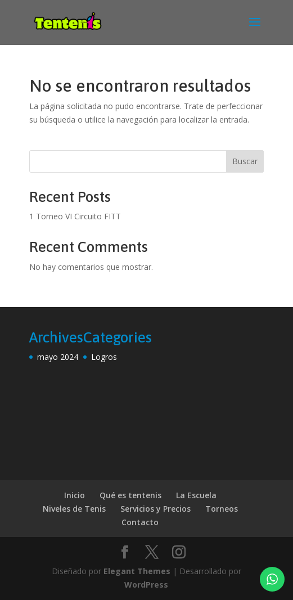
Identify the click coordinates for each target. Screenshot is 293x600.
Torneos (221, 508)
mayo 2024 (57, 356)
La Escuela (196, 495)
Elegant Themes (136, 571)
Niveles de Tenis (74, 508)
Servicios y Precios (155, 508)
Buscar (245, 161)
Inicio (74, 495)
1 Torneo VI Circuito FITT (75, 216)
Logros (104, 356)
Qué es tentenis (130, 495)
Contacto (140, 522)
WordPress (146, 584)
